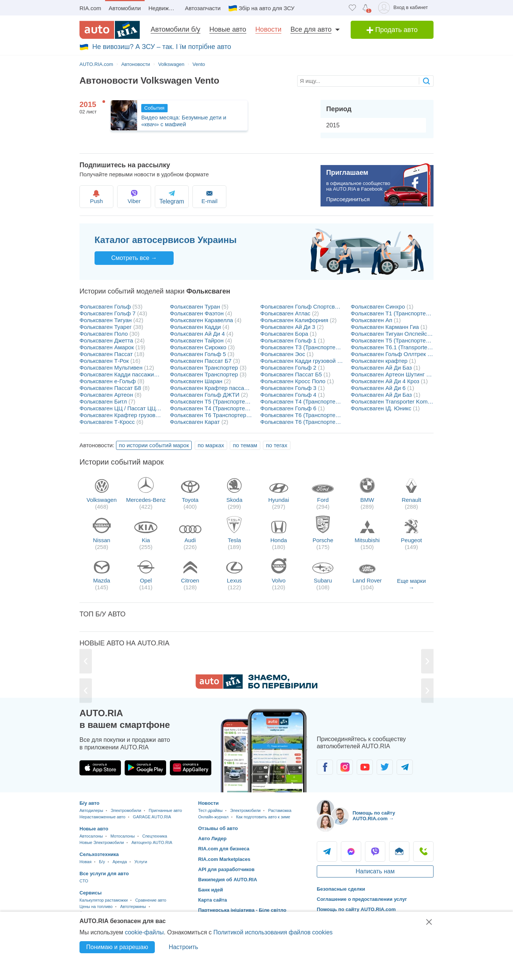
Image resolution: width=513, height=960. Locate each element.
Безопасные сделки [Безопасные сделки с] (341, 889)
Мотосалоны (122, 836)
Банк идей (210, 890)
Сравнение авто (150, 900)
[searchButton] (426, 80)
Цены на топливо (96, 906)
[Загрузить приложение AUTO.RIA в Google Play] (145, 767)
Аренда (120, 861)
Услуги (140, 861)
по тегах (276, 445)
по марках (211, 445)
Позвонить (423, 851)
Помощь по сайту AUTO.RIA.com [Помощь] (356, 909)
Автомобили (125, 8)
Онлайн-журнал (213, 817)
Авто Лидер (212, 838)
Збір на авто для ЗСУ (267, 8)
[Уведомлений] (365, 7)
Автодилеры (91, 810)
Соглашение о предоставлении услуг (362, 899)
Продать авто (392, 30)
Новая (85, 861)
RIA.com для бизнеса (223, 848)
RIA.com (90, 8)
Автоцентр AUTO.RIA (151, 842)
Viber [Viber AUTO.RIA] (375, 851)
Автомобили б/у (175, 29)
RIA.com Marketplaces (224, 859)
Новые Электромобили (101, 842)
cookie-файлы (144, 932)
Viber (138, 196)
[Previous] (85, 661)
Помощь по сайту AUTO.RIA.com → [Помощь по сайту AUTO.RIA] (374, 816)
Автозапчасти (203, 8)
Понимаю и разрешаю (117, 947)
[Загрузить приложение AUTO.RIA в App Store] (100, 767)
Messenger (351, 851)
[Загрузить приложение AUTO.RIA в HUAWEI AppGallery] (190, 767)
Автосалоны (91, 836)
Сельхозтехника (99, 854)
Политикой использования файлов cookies (273, 932)
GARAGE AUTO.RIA (152, 817)
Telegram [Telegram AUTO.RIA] (327, 851)
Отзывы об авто (218, 828)
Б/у (102, 861)
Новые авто (227, 29)
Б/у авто (89, 803)
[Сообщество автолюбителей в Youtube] (365, 767)
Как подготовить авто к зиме (263, 817)
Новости (268, 29)
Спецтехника (154, 836)
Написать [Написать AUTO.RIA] (399, 851)
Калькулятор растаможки (103, 900)
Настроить (183, 947)
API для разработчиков (226, 869)
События (154, 108)
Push (97, 196)
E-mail (222, 196)
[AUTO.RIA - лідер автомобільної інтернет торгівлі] (109, 30)
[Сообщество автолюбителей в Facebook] (325, 767)
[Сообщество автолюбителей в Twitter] (385, 767)
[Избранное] (352, 7)
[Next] (427, 661)
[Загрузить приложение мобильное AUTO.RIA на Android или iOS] (264, 750)
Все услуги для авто (104, 873)
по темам (245, 445)
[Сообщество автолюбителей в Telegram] (405, 767)
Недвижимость (164, 8)
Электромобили (126, 810)
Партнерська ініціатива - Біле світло (242, 910)
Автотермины (133, 906)
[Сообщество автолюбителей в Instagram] (345, 767)
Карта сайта (212, 900)
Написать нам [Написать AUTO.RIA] (375, 871)
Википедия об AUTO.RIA (227, 879)
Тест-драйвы (210, 810)
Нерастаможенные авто (102, 817)
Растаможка (280, 810)
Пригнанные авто (165, 810)
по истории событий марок (154, 445)
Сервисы (90, 893)
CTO (83, 881)
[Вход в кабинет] (404, 7)
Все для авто (310, 29)
